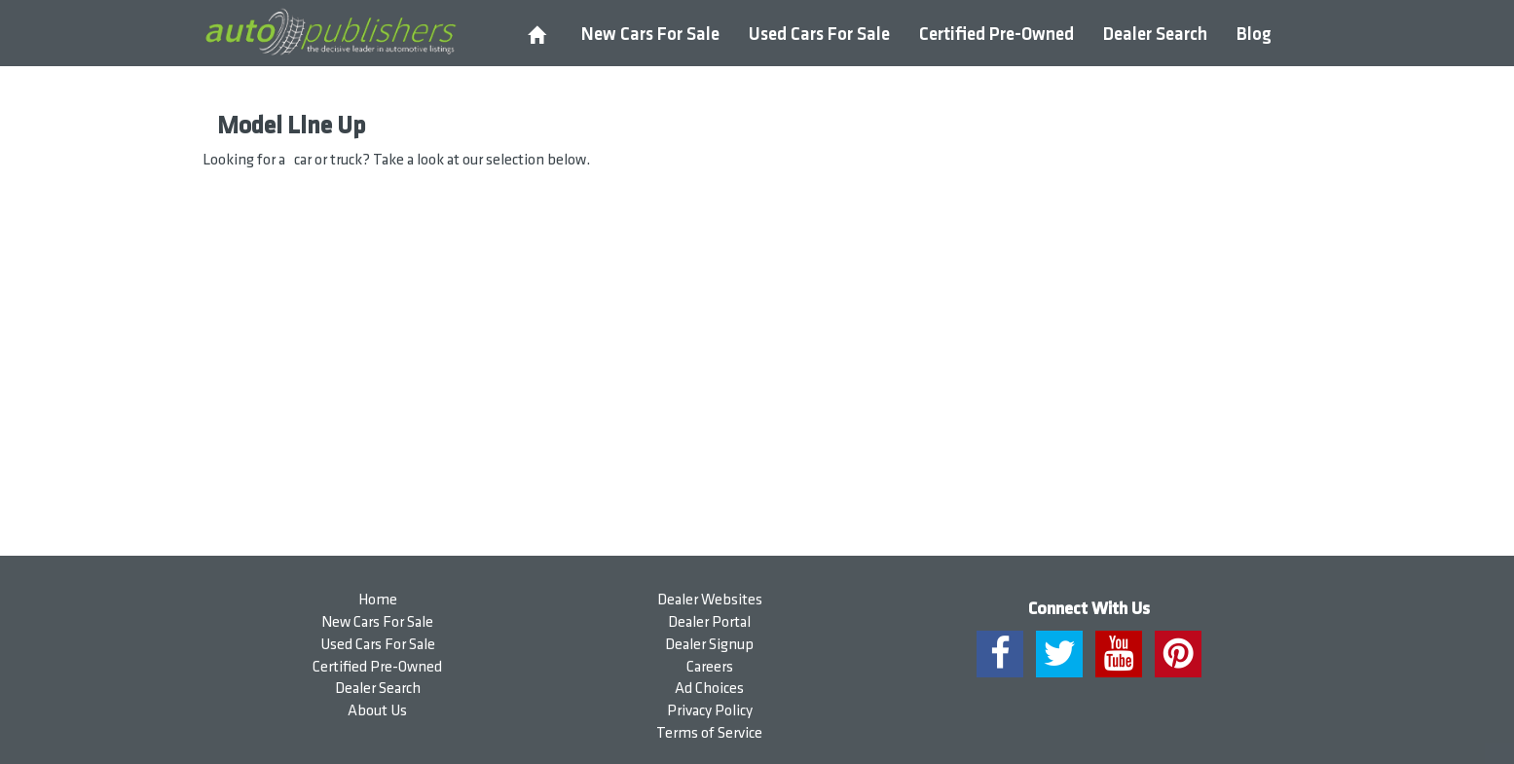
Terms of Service (709, 733)
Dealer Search (1155, 34)
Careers (709, 667)
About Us (377, 711)
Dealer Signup (709, 645)
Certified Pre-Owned (996, 34)
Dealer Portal (709, 622)
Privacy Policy (710, 711)
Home (377, 600)
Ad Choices (709, 688)
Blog (1254, 34)
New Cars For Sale (650, 34)
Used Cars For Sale (819, 34)
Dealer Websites (709, 600)
